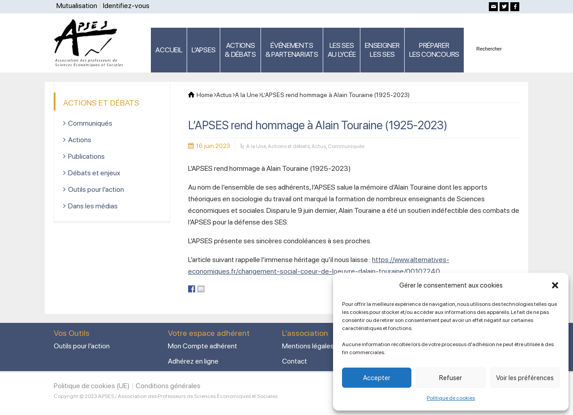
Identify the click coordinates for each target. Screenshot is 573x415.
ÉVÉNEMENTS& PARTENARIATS (291, 50)
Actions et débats (289, 146)
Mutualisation (76, 5)
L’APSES (203, 50)
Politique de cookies (451, 398)
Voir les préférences (525, 378)
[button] (555, 285)
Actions (79, 140)
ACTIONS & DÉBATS (240, 50)
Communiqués (346, 146)
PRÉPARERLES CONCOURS (434, 50)
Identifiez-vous (126, 5)
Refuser (450, 378)
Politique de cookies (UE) (92, 385)
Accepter (376, 378)
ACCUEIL (168, 50)
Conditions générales (168, 385)
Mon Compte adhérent (202, 346)
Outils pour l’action (96, 189)
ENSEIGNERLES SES (382, 50)
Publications (86, 156)
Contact (294, 361)
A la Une (256, 146)
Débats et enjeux (94, 173)
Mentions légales (308, 346)
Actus (319, 146)
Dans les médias (93, 206)
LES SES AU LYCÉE (342, 50)
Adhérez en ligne (193, 361)
